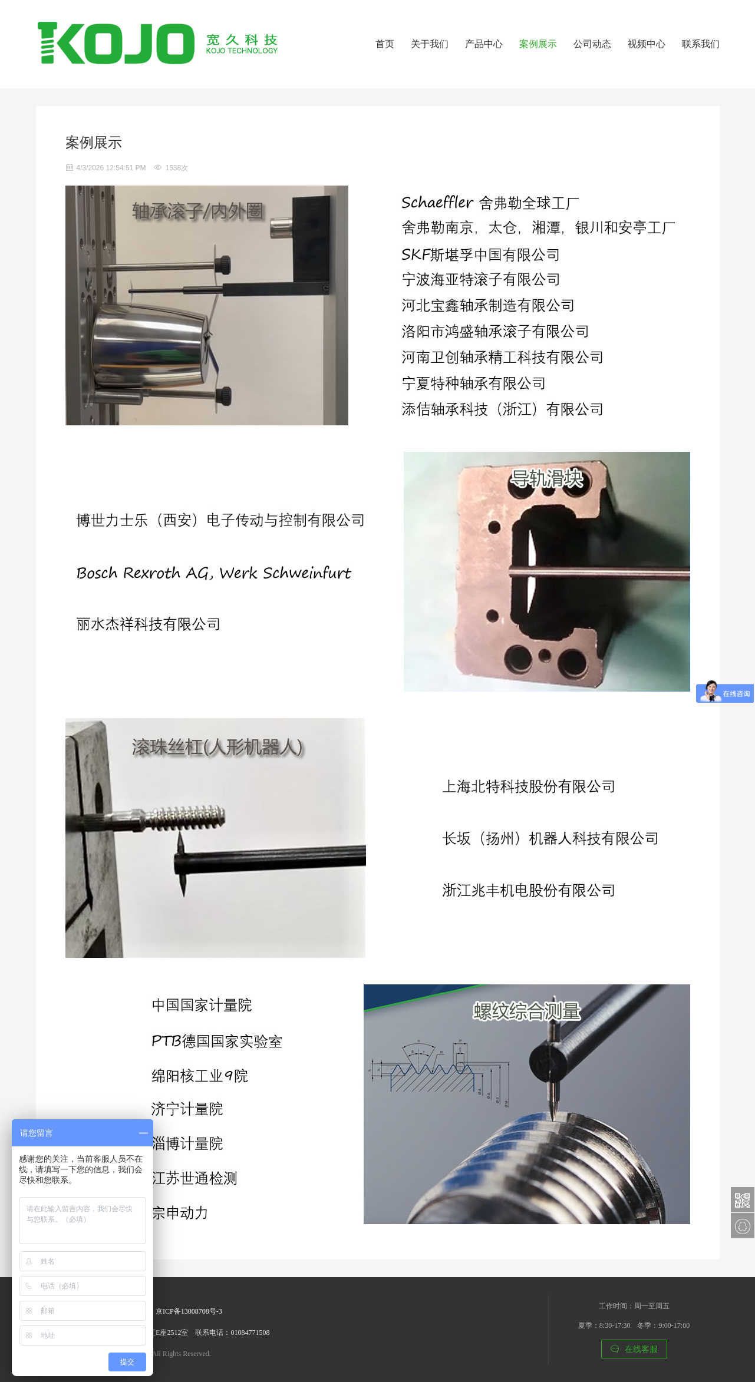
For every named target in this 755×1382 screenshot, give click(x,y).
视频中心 (646, 44)
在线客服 (634, 1349)
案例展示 (538, 44)
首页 (384, 44)
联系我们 (701, 44)
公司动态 (592, 44)
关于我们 (430, 44)
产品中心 (484, 44)
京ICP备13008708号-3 (189, 1311)
